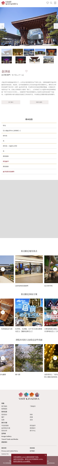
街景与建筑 (39, 102)
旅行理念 (4, 406)
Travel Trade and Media (9, 439)
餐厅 (2, 417)
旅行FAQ (32, 431)
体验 (31, 414)
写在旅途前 (5, 425)
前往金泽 (6, 161)
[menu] (55, 3)
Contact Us (5, 454)
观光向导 (4, 431)
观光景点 (4, 414)
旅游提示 (32, 428)
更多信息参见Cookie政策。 (22, 461)
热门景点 (10, 102)
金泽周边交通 (5, 428)
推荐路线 (4, 409)
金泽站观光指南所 (8, 171)
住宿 (2, 420)
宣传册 (3, 433)
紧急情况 (4, 442)
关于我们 (32, 451)
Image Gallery (6, 436)
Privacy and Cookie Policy (9, 451)
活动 (31, 420)
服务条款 (3, 448)
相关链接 (32, 448)
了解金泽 (32, 406)
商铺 (31, 417)
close (45, 455)
